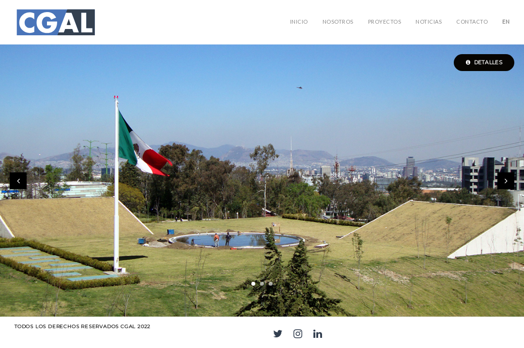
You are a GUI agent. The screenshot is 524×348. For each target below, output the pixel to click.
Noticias (429, 21)
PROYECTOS (384, 21)
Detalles (484, 62)
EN (505, 21)
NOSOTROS (338, 21)
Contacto (472, 21)
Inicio (299, 21)
